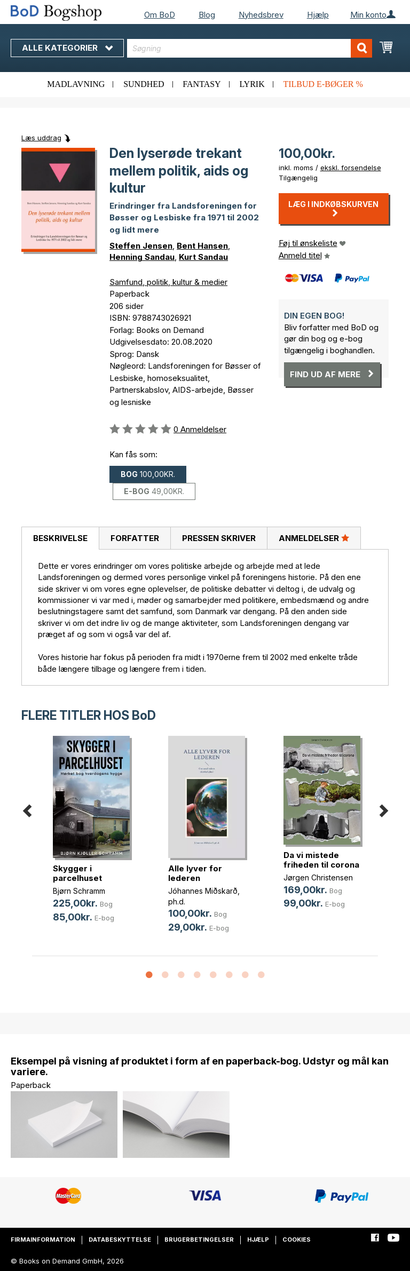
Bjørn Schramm (79, 890)
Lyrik (251, 84)
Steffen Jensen (140, 246)
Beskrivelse (60, 538)
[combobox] (249, 48)
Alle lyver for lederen (195, 873)
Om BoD (159, 15)
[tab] (60, 538)
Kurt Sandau (203, 257)
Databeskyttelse (120, 1239)
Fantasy (201, 84)
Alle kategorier (67, 48)
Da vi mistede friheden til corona (321, 860)
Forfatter (135, 538)
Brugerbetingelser (199, 1239)
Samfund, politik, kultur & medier (168, 282)
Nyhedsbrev (261, 15)
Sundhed (143, 84)
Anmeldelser (314, 538)
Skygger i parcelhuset (77, 873)
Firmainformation (43, 1239)
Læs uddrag (41, 137)
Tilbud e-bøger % (322, 84)
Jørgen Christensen (318, 877)
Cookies (296, 1239)
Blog (207, 15)
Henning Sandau (142, 257)
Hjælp (318, 15)
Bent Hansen (202, 246)
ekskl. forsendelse (350, 167)
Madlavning (76, 84)
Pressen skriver (219, 538)
